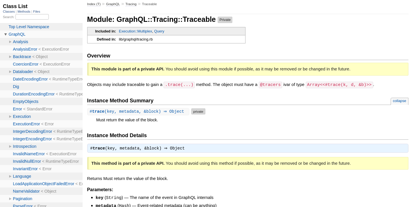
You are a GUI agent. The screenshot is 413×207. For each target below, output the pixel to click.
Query (159, 31)
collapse (399, 100)
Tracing (131, 4)
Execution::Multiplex (135, 31)
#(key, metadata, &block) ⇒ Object (139, 111)
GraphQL (113, 4)
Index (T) (94, 4)
